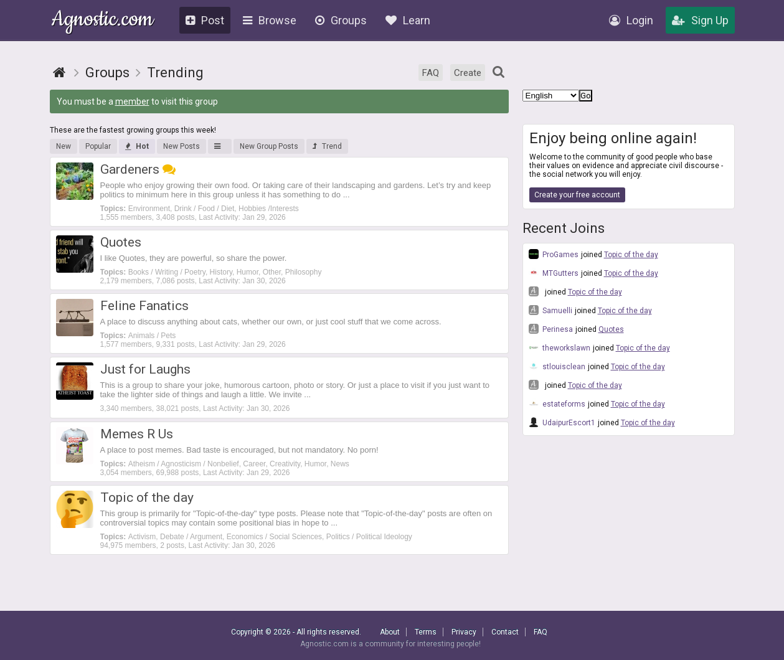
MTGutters (554, 273)
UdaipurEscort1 (562, 422)
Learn (407, 20)
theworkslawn (559, 347)
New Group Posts (269, 146)
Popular (98, 146)
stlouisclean (557, 366)
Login (631, 20)
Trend (327, 146)
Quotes (611, 329)
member (132, 101)
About (390, 632)
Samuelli (550, 310)
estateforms (557, 403)
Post (205, 20)
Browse (269, 20)
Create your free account (577, 195)
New (63, 146)
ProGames (554, 254)
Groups (341, 20)
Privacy (463, 632)
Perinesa (551, 329)
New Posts (181, 146)
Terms (426, 632)
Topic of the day (631, 254)
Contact (505, 632)
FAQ (430, 72)
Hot (137, 146)
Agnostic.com (102, 20)
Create (467, 72)
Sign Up (700, 20)
